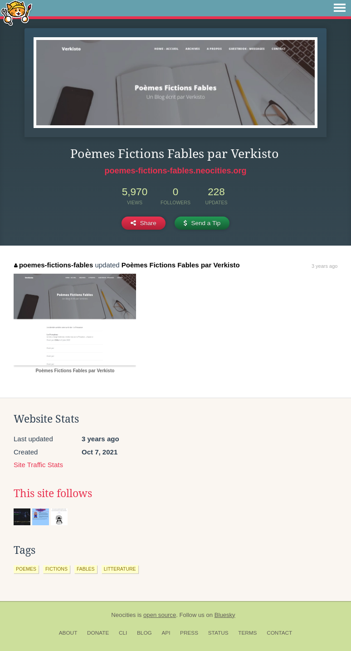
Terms (247, 633)
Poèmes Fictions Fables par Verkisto (181, 265)
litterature (120, 569)
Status (218, 633)
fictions (56, 569)
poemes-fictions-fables (53, 265)
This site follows (53, 493)
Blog (144, 633)
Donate (98, 633)
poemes (26, 569)
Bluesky (224, 615)
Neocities (123, 615)
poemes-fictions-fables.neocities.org (175, 170)
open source (159, 615)
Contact (279, 633)
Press (189, 633)
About (68, 633)
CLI (123, 633)
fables (86, 569)
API (165, 633)
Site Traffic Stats (38, 465)
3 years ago (324, 266)
